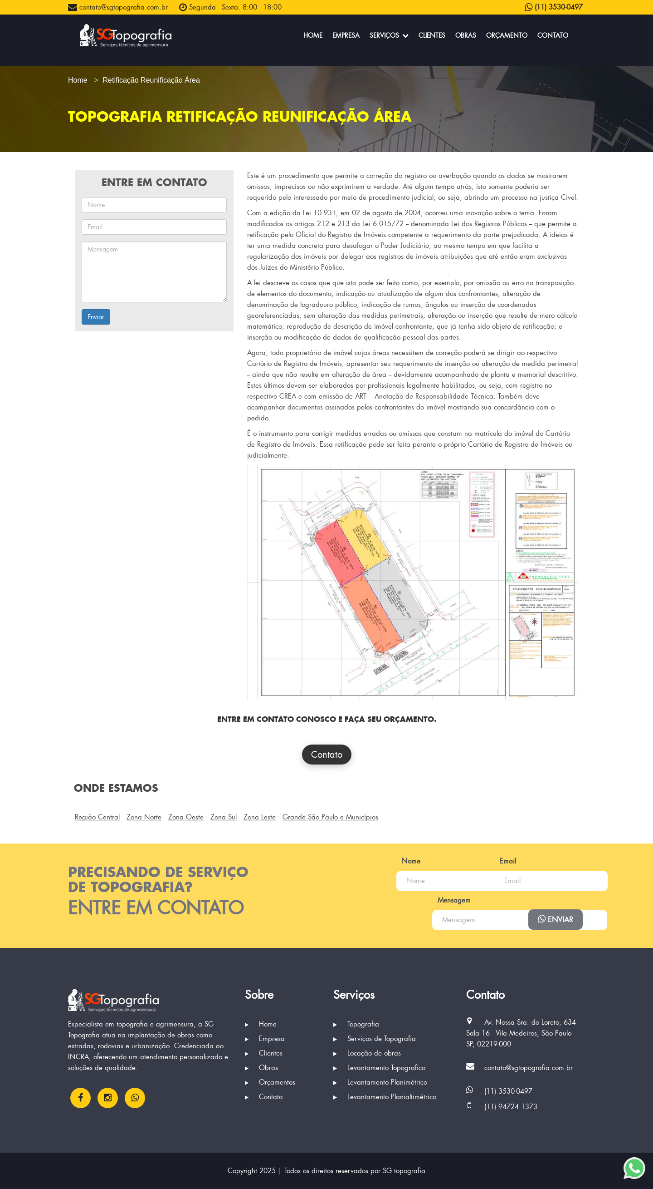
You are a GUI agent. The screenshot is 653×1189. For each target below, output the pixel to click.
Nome (361, 861)
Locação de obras (367, 1053)
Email (483, 861)
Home (312, 35)
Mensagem (368, 900)
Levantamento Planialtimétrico (384, 1096)
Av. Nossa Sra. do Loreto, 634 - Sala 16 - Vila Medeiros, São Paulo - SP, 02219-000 (523, 1033)
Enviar (96, 317)
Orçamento (506, 35)
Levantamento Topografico (379, 1067)
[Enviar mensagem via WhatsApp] (634, 1168)
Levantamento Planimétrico (380, 1082)
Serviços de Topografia (374, 1038)
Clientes (432, 35)
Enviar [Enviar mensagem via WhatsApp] (555, 919)
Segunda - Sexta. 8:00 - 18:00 (230, 7)
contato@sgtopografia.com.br (118, 7)
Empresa (346, 35)
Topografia (356, 1024)
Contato (552, 35)
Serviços (389, 35)
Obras (465, 35)
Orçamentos (270, 1082)
